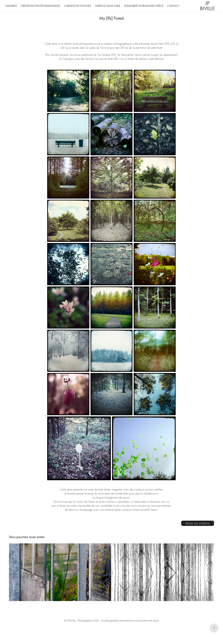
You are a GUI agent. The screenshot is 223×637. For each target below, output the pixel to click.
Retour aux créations (198, 523)
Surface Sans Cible (107, 5)
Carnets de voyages (77, 5)
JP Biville (207, 6)
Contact (173, 5)
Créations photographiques (40, 5)
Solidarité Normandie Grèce (143, 5)
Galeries (11, 5)
